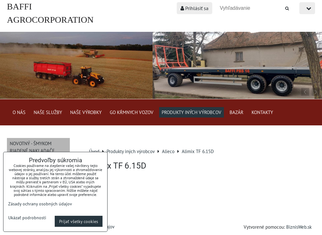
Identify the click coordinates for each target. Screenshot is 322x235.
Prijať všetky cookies (78, 221)
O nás (19, 112)
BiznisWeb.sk (299, 227)
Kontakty (262, 112)
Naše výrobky (86, 112)
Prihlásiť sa (194, 8)
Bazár (236, 112)
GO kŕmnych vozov (131, 112)
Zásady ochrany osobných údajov (40, 204)
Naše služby (48, 112)
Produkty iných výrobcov (191, 112)
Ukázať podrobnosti (27, 217)
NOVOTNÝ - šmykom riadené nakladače (32, 147)
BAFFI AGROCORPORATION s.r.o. (50, 20)
